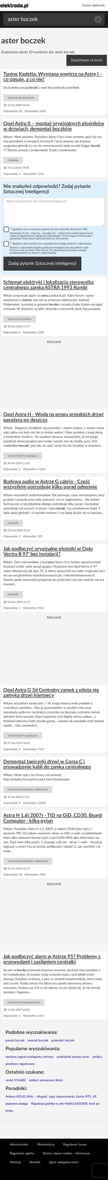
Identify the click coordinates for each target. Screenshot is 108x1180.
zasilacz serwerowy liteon (46, 1080)
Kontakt (35, 1162)
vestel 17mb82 (16, 1080)
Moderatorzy (46, 1144)
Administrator (19, 1144)
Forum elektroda (93, 5)
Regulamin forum (75, 1144)
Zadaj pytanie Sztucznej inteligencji (42, 263)
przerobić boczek (62, 1040)
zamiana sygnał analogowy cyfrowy (30, 1056)
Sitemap (15, 1162)
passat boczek (15, 1040)
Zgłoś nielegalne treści (64, 1162)
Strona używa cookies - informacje (66, 1153)
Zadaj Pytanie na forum (86, 60)
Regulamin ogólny (22, 1153)
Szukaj (98, 19)
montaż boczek (38, 1040)
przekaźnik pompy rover (73, 1056)
